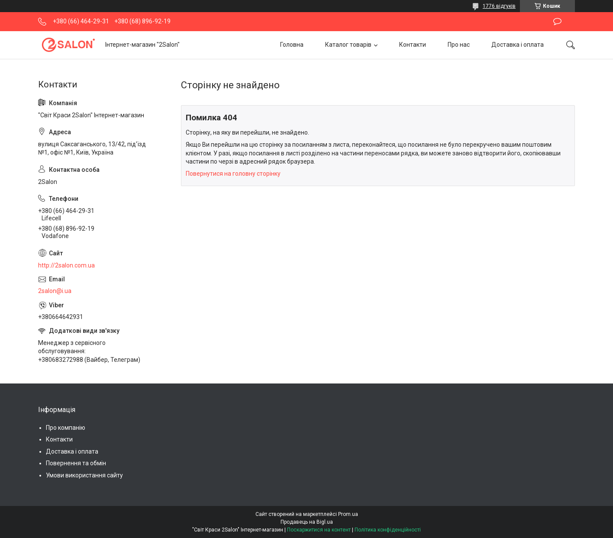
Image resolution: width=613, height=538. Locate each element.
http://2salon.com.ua (66, 265)
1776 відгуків (499, 6)
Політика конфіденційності (388, 530)
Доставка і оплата (517, 44)
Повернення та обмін (76, 463)
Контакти (412, 44)
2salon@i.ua (54, 290)
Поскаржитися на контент (319, 530)
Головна (291, 44)
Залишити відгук (557, 21)
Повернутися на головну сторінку (233, 173)
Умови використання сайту (84, 475)
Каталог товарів (348, 44)
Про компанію (65, 427)
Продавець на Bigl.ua (307, 522)
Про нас (459, 44)
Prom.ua (348, 514)
